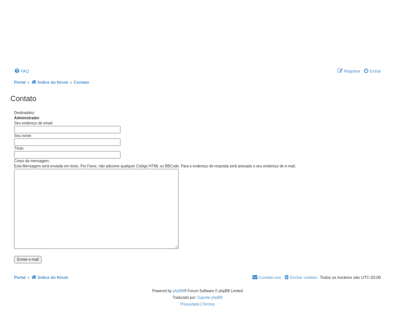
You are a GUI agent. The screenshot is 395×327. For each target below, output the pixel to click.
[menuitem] (21, 71)
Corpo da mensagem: (32, 161)
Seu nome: (23, 136)
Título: (19, 148)
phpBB (178, 291)
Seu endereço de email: (33, 123)
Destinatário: (24, 113)
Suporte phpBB (210, 298)
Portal (20, 82)
